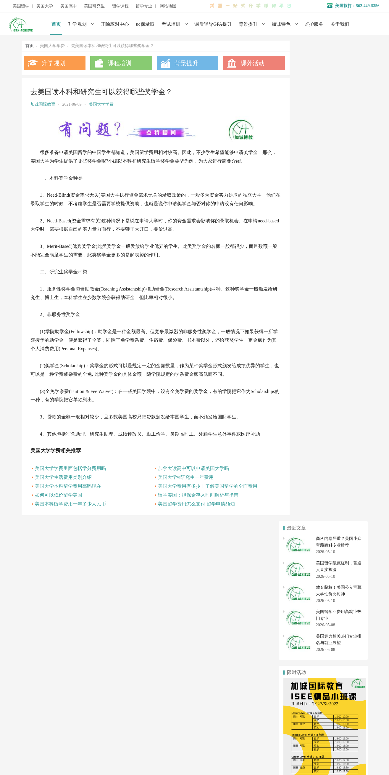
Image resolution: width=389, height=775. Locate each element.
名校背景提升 (150, 694)
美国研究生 (94, 6)
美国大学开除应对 (341, 566)
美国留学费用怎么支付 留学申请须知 (188, 510)
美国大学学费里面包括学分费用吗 (70, 474)
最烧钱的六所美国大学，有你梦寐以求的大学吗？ (332, 409)
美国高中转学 (301, 606)
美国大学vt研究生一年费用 (178, 483)
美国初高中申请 (152, 721)
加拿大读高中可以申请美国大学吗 (185, 474)
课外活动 (241, 63)
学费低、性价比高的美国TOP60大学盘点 (324, 351)
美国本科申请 (301, 555)
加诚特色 (281, 24)
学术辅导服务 (150, 703)
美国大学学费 (101, 104)
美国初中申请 (341, 606)
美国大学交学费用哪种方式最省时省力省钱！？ (330, 399)
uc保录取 (145, 24)
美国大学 (44, 6)
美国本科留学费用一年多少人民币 (70, 510)
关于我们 (339, 24)
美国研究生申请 (301, 625)
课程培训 (116, 63)
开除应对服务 (150, 712)
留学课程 (120, 6)
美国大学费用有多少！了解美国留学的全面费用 (199, 492)
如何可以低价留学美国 (58, 501)
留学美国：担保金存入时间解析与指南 (190, 501)
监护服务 (313, 24)
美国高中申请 (341, 595)
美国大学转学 (341, 555)
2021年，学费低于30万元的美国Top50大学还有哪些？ (336, 380)
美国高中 (68, 6)
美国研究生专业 (341, 625)
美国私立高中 (301, 595)
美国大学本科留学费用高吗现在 (68, 492)
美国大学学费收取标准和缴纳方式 (318, 428)
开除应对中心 (115, 24)
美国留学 (21, 6)
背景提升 (248, 24)
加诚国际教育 (42, 104)
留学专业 (144, 6)
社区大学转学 (341, 577)
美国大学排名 (301, 566)
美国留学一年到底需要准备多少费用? (321, 341)
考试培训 (171, 24)
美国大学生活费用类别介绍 (63, 483)
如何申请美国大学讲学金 (309, 418)
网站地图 (168, 6)
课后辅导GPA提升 (213, 24)
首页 (56, 24)
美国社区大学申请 (302, 577)
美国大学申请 (150, 730)
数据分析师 (49, 754)
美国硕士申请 (301, 635)
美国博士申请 (341, 635)
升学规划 (77, 24)
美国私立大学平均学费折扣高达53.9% (321, 361)
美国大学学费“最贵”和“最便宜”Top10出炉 (325, 389)
